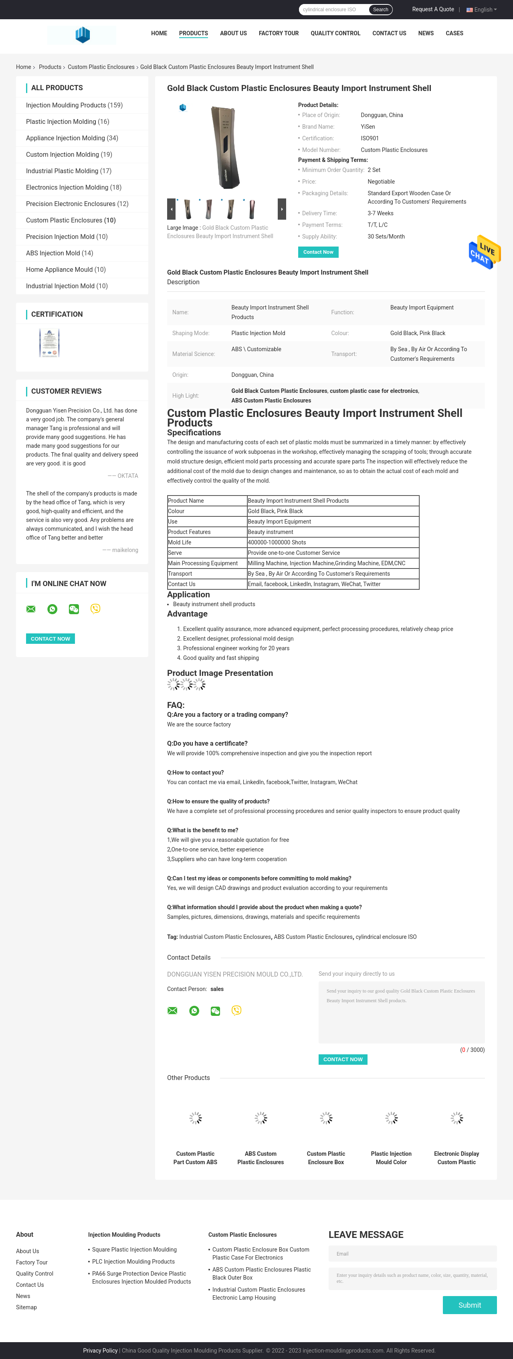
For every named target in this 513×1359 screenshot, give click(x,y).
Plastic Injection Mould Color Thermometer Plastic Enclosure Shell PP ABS (391, 1158)
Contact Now (318, 252)
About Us (233, 33)
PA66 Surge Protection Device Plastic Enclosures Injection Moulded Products (141, 1277)
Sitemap (26, 1307)
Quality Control (336, 33)
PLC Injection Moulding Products (133, 1261)
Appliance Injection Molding (65, 138)
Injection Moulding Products (66, 105)
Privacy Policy (100, 1350)
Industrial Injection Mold (60, 286)
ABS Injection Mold (53, 253)
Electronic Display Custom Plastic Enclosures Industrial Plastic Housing (456, 1158)
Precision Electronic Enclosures (70, 204)
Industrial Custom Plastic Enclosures (225, 937)
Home (159, 33)
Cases (454, 33)
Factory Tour (279, 33)
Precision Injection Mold (60, 237)
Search (380, 9)
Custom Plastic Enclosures (101, 67)
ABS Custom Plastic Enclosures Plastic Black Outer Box (261, 1158)
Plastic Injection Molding (61, 121)
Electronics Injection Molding (67, 187)
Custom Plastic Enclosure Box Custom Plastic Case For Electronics (326, 1158)
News (426, 33)
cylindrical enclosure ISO (386, 937)
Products (193, 33)
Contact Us (389, 33)
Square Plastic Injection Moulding (134, 1249)
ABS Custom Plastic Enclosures (313, 937)
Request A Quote (433, 9)
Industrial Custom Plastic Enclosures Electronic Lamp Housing (258, 1293)
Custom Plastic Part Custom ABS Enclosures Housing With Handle (195, 1158)
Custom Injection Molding (62, 154)
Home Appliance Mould (59, 269)
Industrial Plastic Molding (62, 171)
